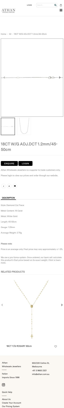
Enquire (9, 163)
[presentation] (4, 77)
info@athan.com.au (40, 374)
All (10, 34)
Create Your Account (11, 403)
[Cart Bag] (60, 5)
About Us (6, 399)
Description (8, 198)
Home (3, 34)
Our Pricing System (11, 406)
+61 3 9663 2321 (39, 370)
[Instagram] (3, 384)
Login (25, 163)
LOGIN (29, 5)
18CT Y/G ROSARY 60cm (19, 346)
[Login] (55, 346)
